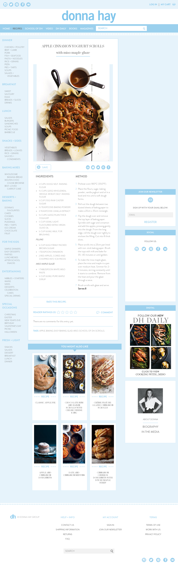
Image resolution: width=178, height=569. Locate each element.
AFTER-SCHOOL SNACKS (12, 262)
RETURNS (67, 534)
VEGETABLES (11, 147)
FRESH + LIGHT (11, 340)
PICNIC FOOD (11, 129)
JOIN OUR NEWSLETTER (110, 529)
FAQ (67, 539)
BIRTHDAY (9, 323)
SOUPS (8, 70)
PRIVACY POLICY (153, 534)
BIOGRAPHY (150, 427)
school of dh (87, 330)
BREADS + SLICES (13, 99)
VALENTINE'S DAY (13, 326)
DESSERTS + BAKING (9, 199)
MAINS (8, 281)
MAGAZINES (86, 28)
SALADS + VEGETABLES (12, 75)
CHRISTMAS (10, 314)
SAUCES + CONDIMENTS (13, 158)
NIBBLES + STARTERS (14, 278)
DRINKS (8, 102)
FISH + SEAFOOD (13, 55)
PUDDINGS (10, 221)
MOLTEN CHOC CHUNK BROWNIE (14, 181)
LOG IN (153, 4)
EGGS (7, 97)
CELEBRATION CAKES (11, 291)
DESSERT (9, 352)
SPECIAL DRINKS (12, 295)
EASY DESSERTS (12, 251)
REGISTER (150, 222)
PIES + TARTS (11, 67)
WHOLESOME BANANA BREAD (14, 176)
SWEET (8, 91)
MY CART (166, 4)
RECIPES (17, 28)
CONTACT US (67, 525)
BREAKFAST (9, 84)
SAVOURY (9, 94)
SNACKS (9, 347)
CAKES (8, 213)
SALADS (8, 118)
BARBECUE (10, 132)
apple (42, 330)
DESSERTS (9, 287)
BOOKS (73, 28)
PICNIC (8, 328)
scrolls (99, 330)
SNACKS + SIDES (11, 141)
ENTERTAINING (11, 271)
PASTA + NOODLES (14, 58)
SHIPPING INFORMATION (68, 529)
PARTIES (8, 254)
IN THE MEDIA (150, 432)
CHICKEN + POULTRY (14, 47)
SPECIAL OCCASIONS (9, 306)
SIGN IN (110, 525)
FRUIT (7, 233)
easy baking (60, 330)
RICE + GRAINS (12, 61)
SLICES (8, 219)
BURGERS (9, 120)
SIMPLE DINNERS (13, 248)
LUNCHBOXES (11, 257)
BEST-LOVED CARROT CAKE (13, 187)
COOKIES (9, 216)
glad (70, 330)
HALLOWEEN (11, 332)
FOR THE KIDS (10, 242)
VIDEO (49, 28)
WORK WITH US (153, 529)
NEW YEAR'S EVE (13, 320)
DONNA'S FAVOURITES (12, 209)
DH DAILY (61, 28)
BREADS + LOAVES (13, 150)
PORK (7, 52)
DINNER (7, 40)
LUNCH (6, 111)
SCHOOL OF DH (34, 28)
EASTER (8, 317)
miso (75, 330)
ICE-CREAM (10, 227)
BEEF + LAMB (11, 50)
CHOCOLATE (11, 230)
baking (49, 330)
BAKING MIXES (11, 167)
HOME (6, 28)
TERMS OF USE (153, 525)
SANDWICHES (11, 123)
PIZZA (7, 64)
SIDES (7, 284)
